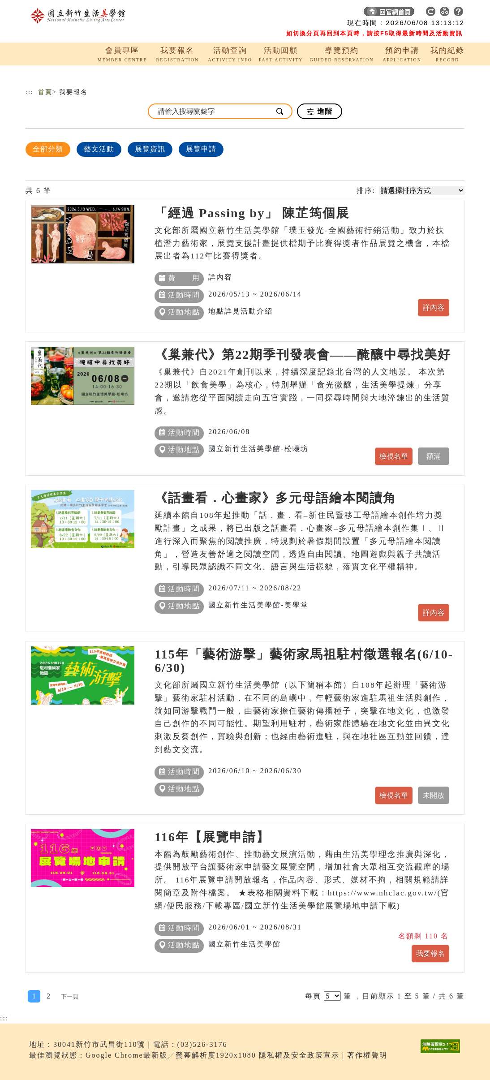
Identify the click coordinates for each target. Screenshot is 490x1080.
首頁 (45, 92)
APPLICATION (402, 59)
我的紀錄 (447, 50)
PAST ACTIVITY (281, 59)
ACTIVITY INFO (230, 59)
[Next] (69, 996)
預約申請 (402, 50)
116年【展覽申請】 (212, 837)
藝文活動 (99, 149)
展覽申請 (201, 149)
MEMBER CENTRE (122, 59)
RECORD (448, 59)
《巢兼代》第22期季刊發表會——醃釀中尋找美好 (303, 354)
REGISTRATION (177, 59)
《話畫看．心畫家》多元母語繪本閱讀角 (275, 498)
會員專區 (122, 50)
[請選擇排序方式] (421, 190)
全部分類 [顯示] (48, 149)
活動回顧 (281, 50)
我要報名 (177, 50)
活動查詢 (230, 50)
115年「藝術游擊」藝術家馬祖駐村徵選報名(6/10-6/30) (304, 661)
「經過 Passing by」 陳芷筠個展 (252, 213)
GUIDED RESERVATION (341, 59)
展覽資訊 (150, 149)
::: (30, 92)
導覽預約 (342, 50)
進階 (319, 112)
